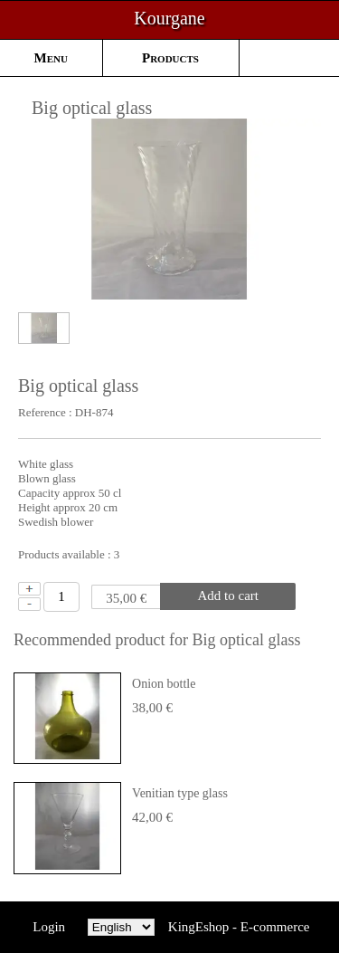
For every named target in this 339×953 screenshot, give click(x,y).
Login (49, 927)
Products (170, 58)
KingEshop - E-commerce (239, 927)
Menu (51, 58)
